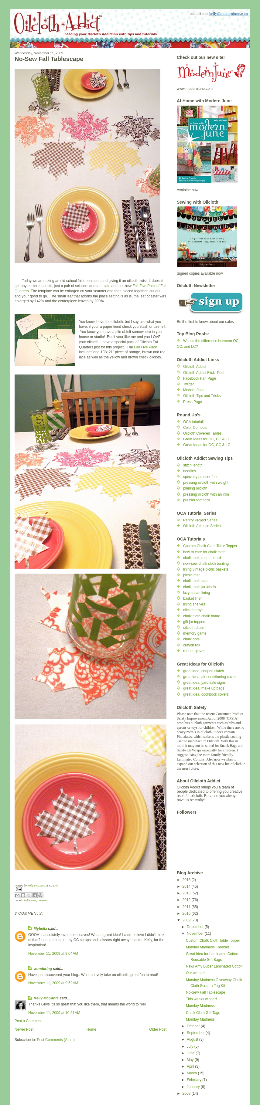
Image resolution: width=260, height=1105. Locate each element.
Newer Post (24, 1029)
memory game (195, 633)
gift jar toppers (194, 622)
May (191, 1060)
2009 (187, 920)
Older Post (157, 1029)
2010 (187, 913)
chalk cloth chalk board (201, 616)
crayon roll (191, 645)
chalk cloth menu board (202, 558)
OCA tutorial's (194, 422)
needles (189, 471)
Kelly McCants (47, 998)
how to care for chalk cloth (204, 552)
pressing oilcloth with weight (205, 482)
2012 (187, 900)
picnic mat (191, 575)
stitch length (193, 465)
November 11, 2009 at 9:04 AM (53, 953)
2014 (187, 886)
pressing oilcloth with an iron (206, 494)
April (191, 1066)
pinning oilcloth (195, 488)
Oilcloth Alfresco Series (202, 526)
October (194, 1026)
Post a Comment (28, 1021)
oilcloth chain (193, 627)
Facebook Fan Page (199, 378)
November (196, 933)
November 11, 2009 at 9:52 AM (53, 983)
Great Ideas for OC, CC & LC (206, 439)
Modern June (193, 390)
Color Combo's (195, 427)
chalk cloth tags (195, 581)
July (190, 1046)
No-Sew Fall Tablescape (205, 992)
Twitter (188, 384)
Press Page (192, 402)
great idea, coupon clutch (203, 671)
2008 (187, 1093)
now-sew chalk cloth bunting (206, 563)
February (194, 1080)
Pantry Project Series (200, 520)
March (192, 1073)
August (193, 1039)
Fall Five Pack (145, 347)
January (194, 1087)
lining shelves (194, 604)
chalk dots (191, 639)
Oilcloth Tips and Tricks (202, 396)
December (196, 927)
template (103, 286)
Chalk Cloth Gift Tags (203, 1013)
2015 (187, 880)
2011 (187, 907)
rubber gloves (194, 651)
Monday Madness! (201, 1006)
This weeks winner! (201, 999)
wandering (43, 969)
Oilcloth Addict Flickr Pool (203, 373)
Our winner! (195, 973)
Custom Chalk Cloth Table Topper (210, 546)
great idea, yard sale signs (204, 682)
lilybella (40, 929)
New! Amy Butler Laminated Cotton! (215, 966)
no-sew (42, 900)
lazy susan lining (196, 593)
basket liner (192, 598)
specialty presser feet (200, 477)
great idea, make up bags (203, 688)
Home (91, 1029)
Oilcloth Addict (194, 366)
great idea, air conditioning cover (209, 677)
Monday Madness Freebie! (207, 947)
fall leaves (30, 900)
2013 (187, 893)
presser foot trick (196, 500)
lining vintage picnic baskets (205, 569)
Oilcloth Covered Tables (202, 433)
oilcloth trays (193, 610)
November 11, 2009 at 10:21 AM (54, 1013)
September (196, 1033)
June (191, 1053)
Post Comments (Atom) (56, 1040)
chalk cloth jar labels (199, 587)
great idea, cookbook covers (206, 694)
